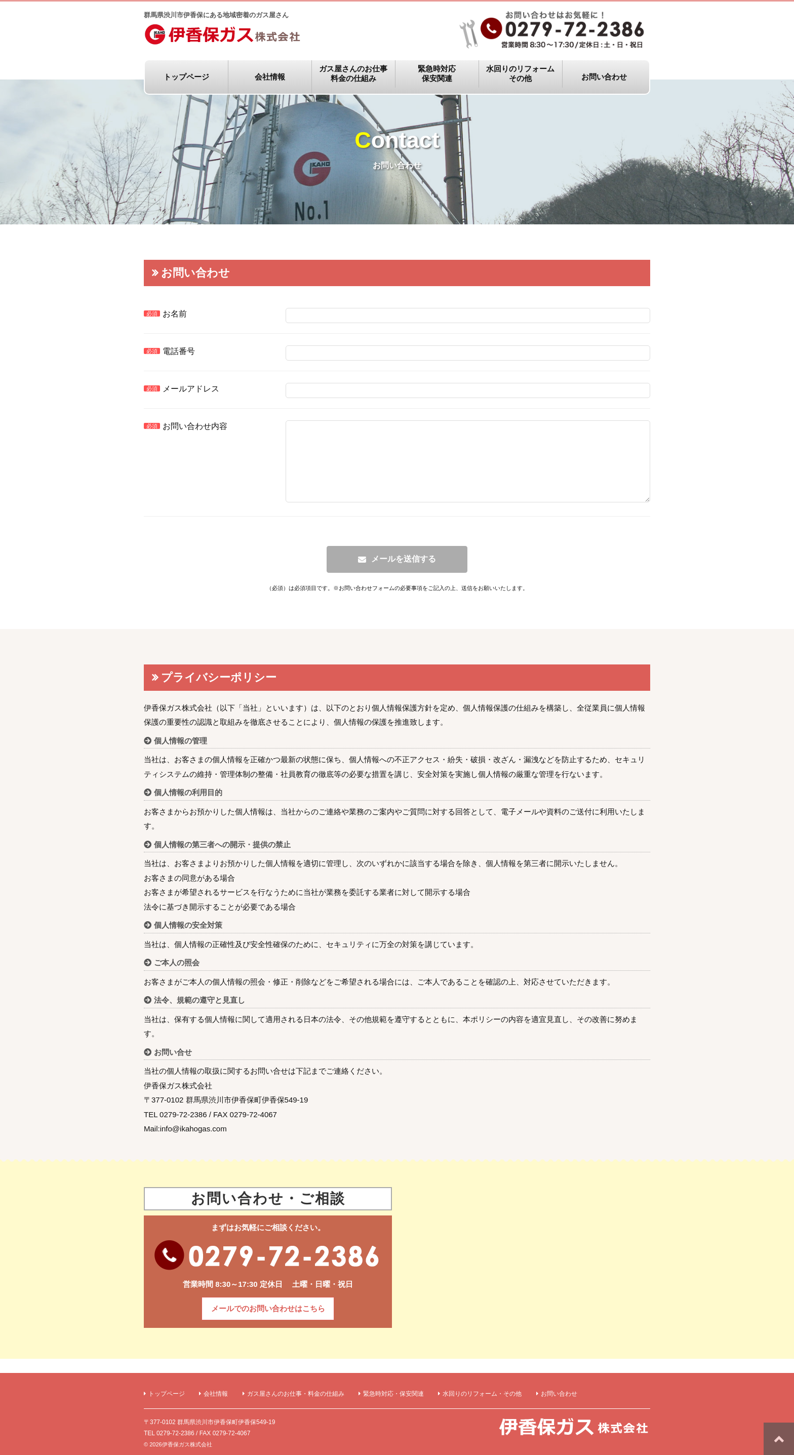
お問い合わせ (604, 76)
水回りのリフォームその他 (520, 73)
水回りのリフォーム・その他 (482, 1393)
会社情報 (270, 76)
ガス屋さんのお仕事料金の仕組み (353, 73)
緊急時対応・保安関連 (393, 1393)
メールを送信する (403, 574)
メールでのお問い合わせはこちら (268, 1323)
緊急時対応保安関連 (437, 73)
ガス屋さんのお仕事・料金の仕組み (295, 1393)
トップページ (186, 76)
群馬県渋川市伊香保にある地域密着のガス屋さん (225, 29)
